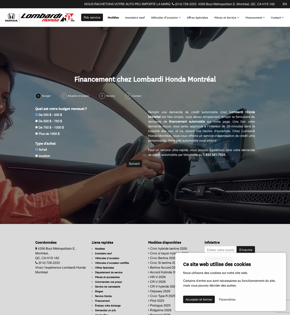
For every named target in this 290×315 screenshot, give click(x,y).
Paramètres (227, 299)
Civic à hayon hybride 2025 (168, 253)
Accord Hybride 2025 (164, 272)
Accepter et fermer (199, 299)
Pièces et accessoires (106, 277)
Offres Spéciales (197, 17)
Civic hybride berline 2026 (167, 248)
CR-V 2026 (157, 281)
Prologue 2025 (159, 305)
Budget (46, 95)
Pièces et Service (226, 17)
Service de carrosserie (106, 286)
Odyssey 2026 (159, 291)
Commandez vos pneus (107, 281)
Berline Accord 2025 (163, 267)
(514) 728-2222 (184, 4)
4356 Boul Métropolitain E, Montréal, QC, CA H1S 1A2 (236, 4)
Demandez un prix (104, 310)
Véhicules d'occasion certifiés (110, 262)
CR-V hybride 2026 (162, 286)
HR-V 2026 (157, 277)
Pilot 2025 (156, 300)
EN (285, 4)
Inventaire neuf (135, 17)
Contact (277, 17)
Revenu (110, 95)
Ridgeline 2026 (159, 310)
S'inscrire (245, 250)
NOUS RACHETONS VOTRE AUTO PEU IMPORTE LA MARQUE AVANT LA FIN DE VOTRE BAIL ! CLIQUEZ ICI (165, 4)
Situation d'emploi (78, 95)
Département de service (107, 272)
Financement (255, 17)
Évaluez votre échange (106, 305)
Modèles (113, 17)
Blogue (97, 291)
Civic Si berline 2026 (163, 262)
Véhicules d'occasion (166, 17)
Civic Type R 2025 (162, 296)
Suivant (134, 163)
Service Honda (102, 296)
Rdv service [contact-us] (92, 17)
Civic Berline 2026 (162, 258)
